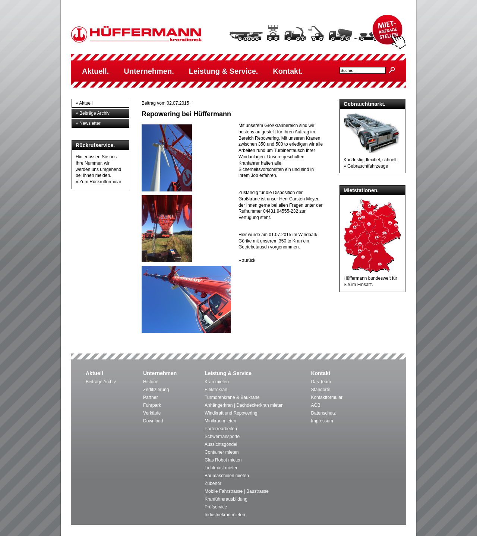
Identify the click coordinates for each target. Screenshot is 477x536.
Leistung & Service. (223, 71)
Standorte (320, 389)
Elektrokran (216, 389)
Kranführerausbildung (226, 499)
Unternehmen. (149, 71)
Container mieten (221, 452)
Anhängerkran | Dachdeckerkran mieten (244, 405)
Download (153, 421)
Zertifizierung (156, 389)
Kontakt (320, 373)
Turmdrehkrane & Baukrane (232, 397)
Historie (150, 381)
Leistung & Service (228, 373)
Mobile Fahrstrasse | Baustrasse (237, 491)
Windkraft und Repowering (231, 413)
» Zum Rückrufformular (98, 181)
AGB (315, 405)
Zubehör (213, 483)
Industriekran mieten (225, 514)
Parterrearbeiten (221, 428)
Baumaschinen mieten (227, 475)
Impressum (322, 421)
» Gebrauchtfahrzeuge (366, 166)
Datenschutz (323, 413)
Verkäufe (152, 413)
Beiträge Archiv (101, 381)
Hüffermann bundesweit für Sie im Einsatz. (372, 278)
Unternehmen (160, 373)
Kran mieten (217, 381)
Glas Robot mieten (223, 460)
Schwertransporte (222, 436)
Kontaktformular (326, 397)
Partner (150, 397)
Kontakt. (288, 71)
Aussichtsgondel (221, 444)
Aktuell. (95, 71)
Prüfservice (216, 507)
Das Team (321, 381)
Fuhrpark (152, 405)
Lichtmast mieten (221, 467)
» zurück (246, 260)
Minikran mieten (220, 421)
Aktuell (94, 373)
